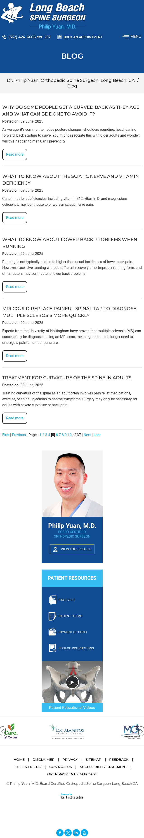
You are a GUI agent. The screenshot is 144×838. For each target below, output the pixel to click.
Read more (14, 154)
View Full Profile (76, 549)
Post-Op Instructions (76, 648)
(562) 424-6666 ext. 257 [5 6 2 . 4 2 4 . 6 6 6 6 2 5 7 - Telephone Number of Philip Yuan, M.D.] (29, 37)
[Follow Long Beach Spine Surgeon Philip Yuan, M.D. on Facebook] (60, 832)
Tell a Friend (28, 767)
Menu (132, 36)
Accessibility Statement (103, 767)
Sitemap (93, 759)
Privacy (70, 759)
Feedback (119, 759)
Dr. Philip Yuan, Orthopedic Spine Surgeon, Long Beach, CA (71, 80)
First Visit (67, 600)
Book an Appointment (83, 37)
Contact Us (60, 767)
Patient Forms (70, 616)
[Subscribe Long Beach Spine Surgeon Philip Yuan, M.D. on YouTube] (84, 832)
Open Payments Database (72, 774)
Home (19, 759)
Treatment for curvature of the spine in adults (66, 377)
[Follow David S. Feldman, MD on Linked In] (76, 832)
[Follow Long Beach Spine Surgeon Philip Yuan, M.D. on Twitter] (68, 832)
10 (70, 435)
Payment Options (73, 632)
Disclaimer (43, 759)
